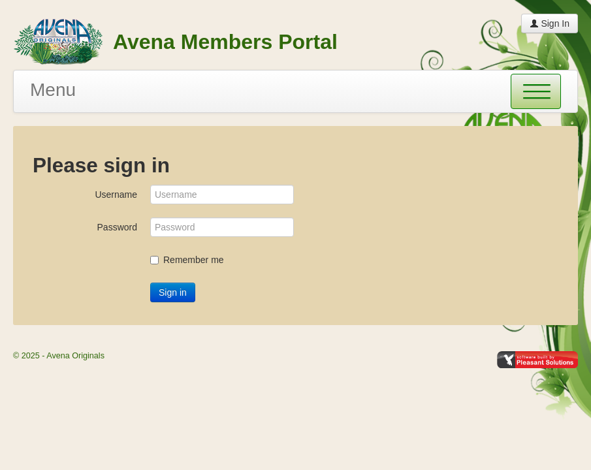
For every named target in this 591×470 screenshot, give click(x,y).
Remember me (187, 260)
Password (117, 227)
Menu (53, 90)
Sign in (173, 292)
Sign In (549, 23)
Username (116, 194)
